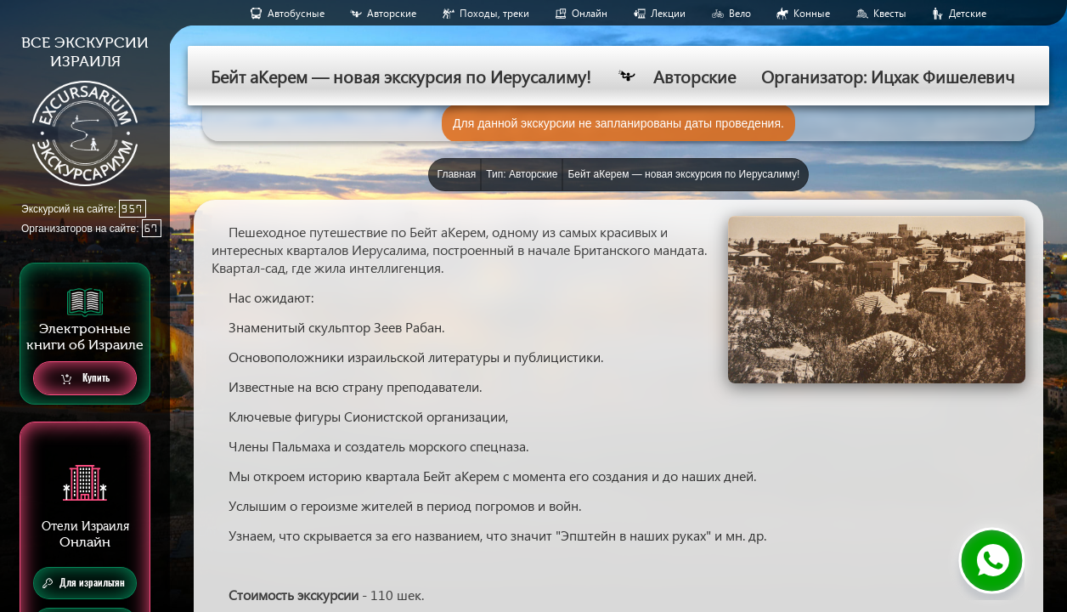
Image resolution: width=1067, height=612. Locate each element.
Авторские (391, 13)
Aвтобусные (296, 13)
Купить (85, 378)
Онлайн (589, 13)
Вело (740, 13)
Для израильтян (83, 583)
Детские (967, 13)
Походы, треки (494, 13)
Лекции (668, 13)
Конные (811, 13)
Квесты (889, 13)
